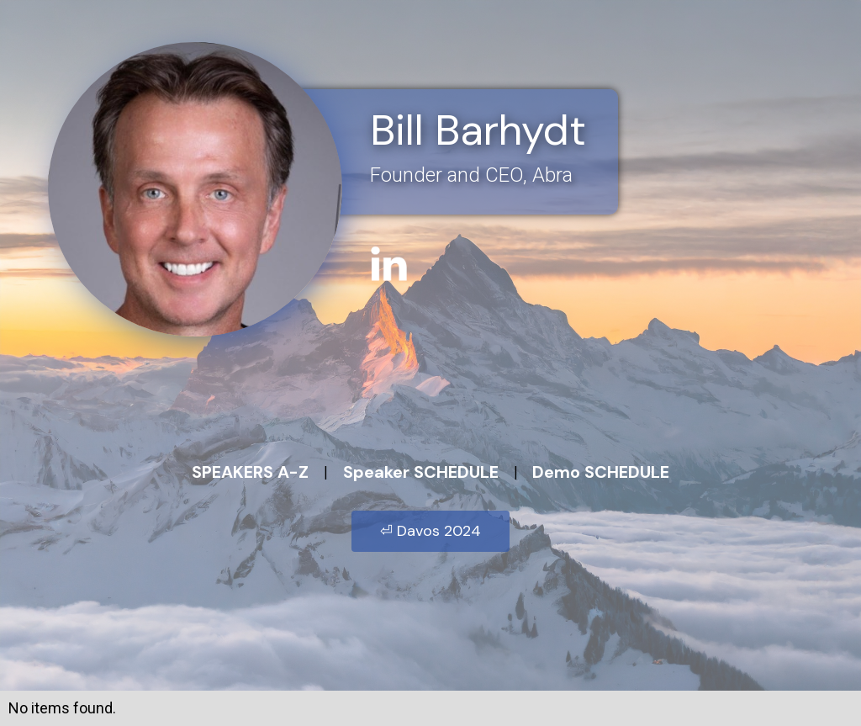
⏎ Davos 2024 (430, 531)
